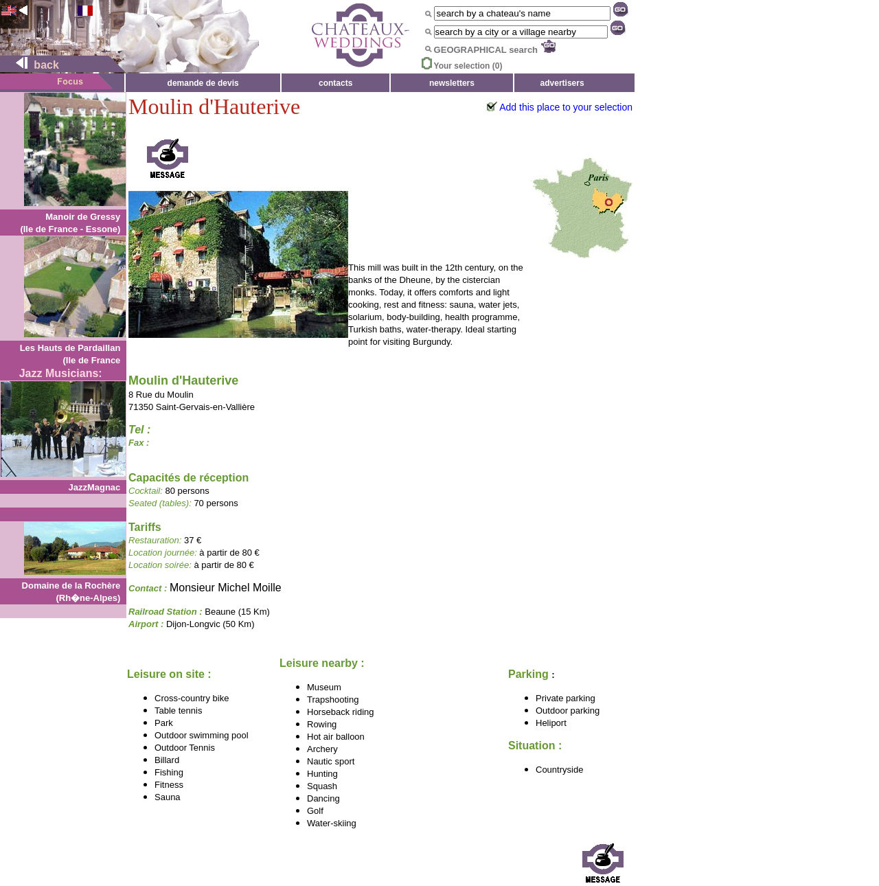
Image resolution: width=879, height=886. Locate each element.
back (31, 65)
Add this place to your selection (565, 107)
